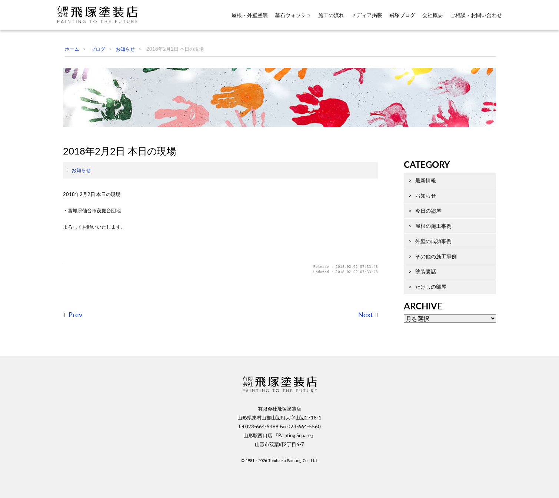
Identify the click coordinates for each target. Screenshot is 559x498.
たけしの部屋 (425, 314)
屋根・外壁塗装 (250, 15)
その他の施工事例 (430, 283)
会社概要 (432, 15)
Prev (69, 355)
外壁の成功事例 (428, 268)
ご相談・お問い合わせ (476, 15)
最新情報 (420, 208)
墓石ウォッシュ (293, 15)
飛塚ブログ (402, 15)
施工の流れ (331, 15)
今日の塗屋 (423, 238)
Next (359, 355)
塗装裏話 (420, 299)
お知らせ (75, 210)
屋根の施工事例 (428, 253)
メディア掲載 (366, 15)
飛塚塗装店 (101, 15)
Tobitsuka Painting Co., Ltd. (293, 486)
